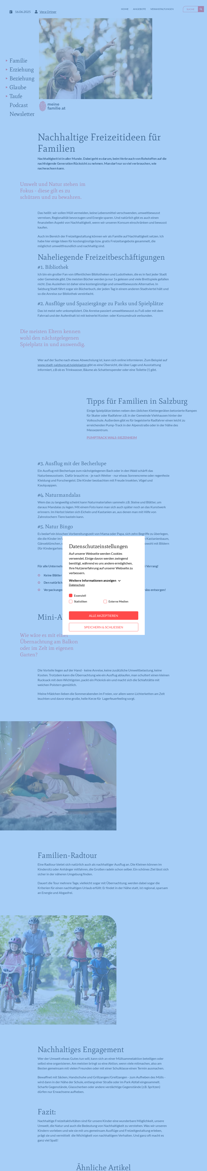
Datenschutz (77, 585)
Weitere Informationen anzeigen (92, 580)
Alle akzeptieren (103, 615)
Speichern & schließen (103, 627)
